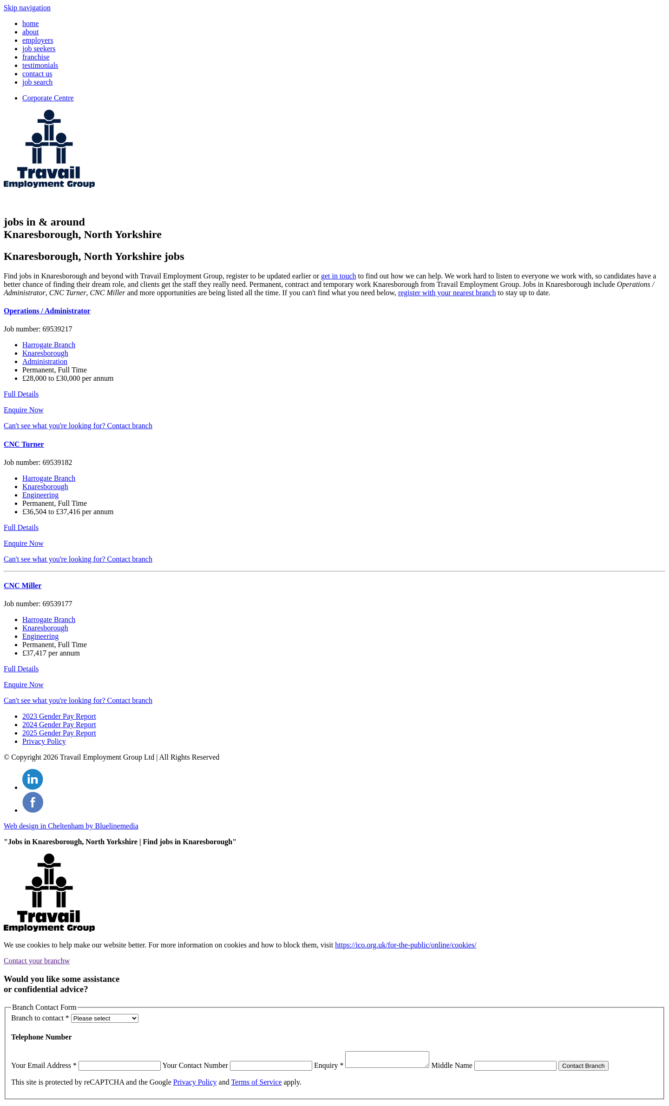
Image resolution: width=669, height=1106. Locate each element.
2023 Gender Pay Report (59, 716)
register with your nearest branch (447, 293)
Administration (44, 361)
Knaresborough (45, 353)
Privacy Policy (44, 741)
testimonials (40, 65)
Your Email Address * (44, 1068)
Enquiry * (329, 1068)
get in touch (338, 276)
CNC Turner (24, 444)
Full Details (21, 394)
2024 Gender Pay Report (59, 725)
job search (37, 82)
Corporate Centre (48, 98)
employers (37, 40)
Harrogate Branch (48, 345)
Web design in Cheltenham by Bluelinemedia (71, 826)
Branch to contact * (40, 1018)
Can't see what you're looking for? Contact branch (78, 426)
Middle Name (460, 1068)
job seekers (39, 49)
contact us (37, 74)
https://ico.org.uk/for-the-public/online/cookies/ (405, 945)
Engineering (40, 495)
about (30, 32)
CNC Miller (22, 585)
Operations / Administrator (47, 311)
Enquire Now (24, 410)
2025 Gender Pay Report (59, 733)
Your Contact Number (195, 1068)
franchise (36, 57)
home (30, 23)
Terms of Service (256, 1085)
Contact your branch (37, 961)
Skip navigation (27, 8)
